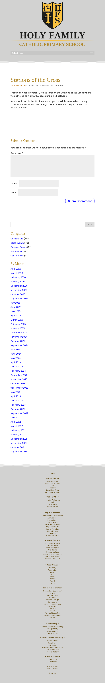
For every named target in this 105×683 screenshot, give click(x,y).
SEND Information (52, 524)
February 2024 (18, 370)
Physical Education (53, 613)
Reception (52, 570)
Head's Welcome (52, 500)
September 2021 (19, 451)
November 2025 (19, 290)
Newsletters (52, 641)
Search (52, 673)
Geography (52, 606)
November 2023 (19, 379)
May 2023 (15, 392)
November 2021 (19, 443)
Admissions (52, 518)
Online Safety (52, 633)
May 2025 (15, 311)
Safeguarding (53, 629)
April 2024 (16, 362)
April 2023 (16, 396)
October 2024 (18, 341)
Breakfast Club (52, 490)
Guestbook (52, 662)
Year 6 (52, 583)
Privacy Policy (52, 668)
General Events (19, 247)
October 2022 (18, 409)
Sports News (17, 255)
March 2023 (17, 400)
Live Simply (16, 251)
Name (14, 183)
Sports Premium (52, 529)
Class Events (45, 85)
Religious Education (52, 615)
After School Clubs (52, 492)
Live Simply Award (52, 556)
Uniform (52, 533)
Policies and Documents (52, 516)
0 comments (58, 85)
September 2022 (19, 413)
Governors (52, 504)
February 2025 (18, 324)
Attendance (52, 631)
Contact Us (52, 659)
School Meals (52, 531)
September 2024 (19, 345)
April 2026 (16, 268)
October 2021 (17, 447)
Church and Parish (52, 543)
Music (52, 611)
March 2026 (17, 273)
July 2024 (15, 349)
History (52, 488)
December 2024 (19, 332)
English (52, 593)
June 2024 (16, 353)
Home (52, 474)
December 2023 (19, 375)
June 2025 (16, 307)
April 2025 (16, 315)
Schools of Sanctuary (52, 554)
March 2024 (17, 366)
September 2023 (19, 387)
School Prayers (52, 547)
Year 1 (52, 572)
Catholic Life (32, 85)
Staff (52, 502)
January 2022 (17, 434)
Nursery (52, 568)
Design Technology (52, 604)
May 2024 (16, 358)
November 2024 (19, 336)
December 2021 (19, 438)
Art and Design (52, 600)
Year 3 (52, 577)
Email (14, 192)
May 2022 (15, 417)
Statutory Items (52, 535)
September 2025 (19, 298)
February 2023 (18, 404)
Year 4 (52, 579)
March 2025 (17, 319)
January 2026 (18, 281)
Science (52, 597)
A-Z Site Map (52, 666)
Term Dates (52, 645)
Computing (52, 602)
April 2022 (16, 421)
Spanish (52, 617)
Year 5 (52, 581)
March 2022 (17, 426)
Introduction (52, 481)
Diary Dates (52, 643)
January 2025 (18, 328)
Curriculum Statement (52, 591)
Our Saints (52, 550)
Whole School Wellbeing (52, 626)
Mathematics (52, 595)
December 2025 (19, 285)
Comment (17, 153)
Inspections (52, 520)
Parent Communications (52, 647)
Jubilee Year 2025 (52, 559)
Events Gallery (53, 652)
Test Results (53, 522)
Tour (52, 486)
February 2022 (18, 430)
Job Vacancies (52, 649)
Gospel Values (52, 552)
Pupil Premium (52, 527)
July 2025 (15, 302)
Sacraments (52, 545)
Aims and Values (52, 483)
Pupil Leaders (52, 506)
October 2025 (18, 294)
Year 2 (52, 574)
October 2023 (18, 383)
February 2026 (18, 277)
